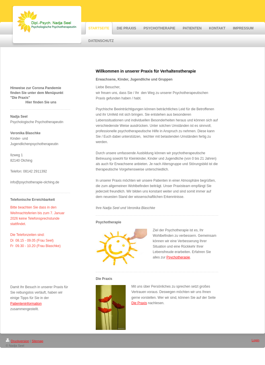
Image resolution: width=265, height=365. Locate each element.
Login (255, 340)
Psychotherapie (178, 257)
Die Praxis (139, 303)
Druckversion (17, 341)
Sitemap (37, 341)
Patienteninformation (26, 304)
